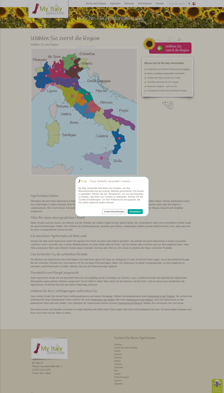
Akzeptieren (135, 211)
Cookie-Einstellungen (114, 211)
